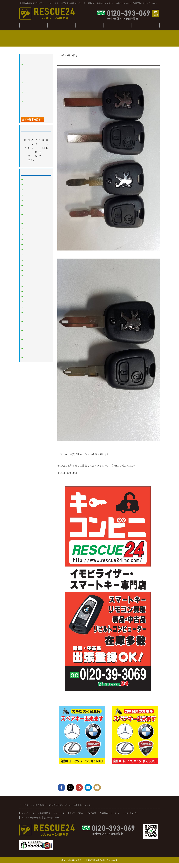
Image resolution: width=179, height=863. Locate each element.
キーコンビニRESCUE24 (37, 302)
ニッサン (28, 250)
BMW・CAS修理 (89, 25)
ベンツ (27, 224)
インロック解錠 (32, 200)
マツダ (27, 260)
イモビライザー (32, 185)
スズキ (27, 276)
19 (43, 152)
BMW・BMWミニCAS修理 (83, 813)
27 (47, 156)
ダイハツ (28, 281)
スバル (27, 265)
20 (47, 152)
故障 (26, 195)
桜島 (26, 234)
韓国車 (27, 229)
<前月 (30, 164)
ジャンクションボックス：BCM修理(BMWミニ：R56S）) (36, 74)
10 (36, 148)
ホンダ (27, 255)
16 (32, 152)
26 (43, 156)
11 (40, 148)
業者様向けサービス (145, 25)
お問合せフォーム (52, 817)
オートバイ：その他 (34, 239)
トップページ (27, 813)
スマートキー (31, 179)
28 (25, 160)
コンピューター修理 (117, 25)
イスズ (27, 286)
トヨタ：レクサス (33, 244)
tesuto (27, 65)
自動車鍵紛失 (61, 25)
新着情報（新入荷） (87, 55)
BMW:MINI (30, 297)
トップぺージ (33, 25)
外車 (26, 190)
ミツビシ (28, 271)
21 (25, 156)
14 (25, 152)
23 (32, 156)
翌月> (42, 164)
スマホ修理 (29, 358)
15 (29, 152)
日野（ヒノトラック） (35, 291)
